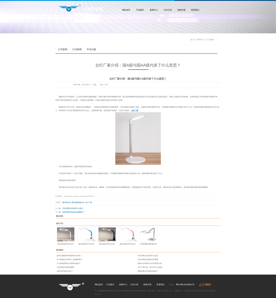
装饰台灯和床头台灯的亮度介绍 (150, 263)
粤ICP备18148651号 (185, 284)
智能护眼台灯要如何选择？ (148, 271)
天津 (197, 291)
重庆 (189, 291)
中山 (98, 294)
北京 (192, 291)
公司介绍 (168, 10)
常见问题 (91, 49)
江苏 (200, 291)
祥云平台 (160, 291)
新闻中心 (154, 10)
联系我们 (195, 10)
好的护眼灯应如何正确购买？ (73, 212)
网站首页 (126, 10)
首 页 (192, 40)
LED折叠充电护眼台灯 (148, 244)
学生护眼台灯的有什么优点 (72, 208)
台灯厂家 (88, 202)
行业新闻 (77, 49)
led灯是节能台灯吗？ (65, 271)
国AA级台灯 (66, 202)
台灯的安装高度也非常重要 (148, 259)
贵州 (212, 291)
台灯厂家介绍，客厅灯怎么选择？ (150, 267)
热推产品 (167, 291)
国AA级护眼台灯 (78, 202)
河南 (204, 291)
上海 (185, 291)
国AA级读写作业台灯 (66, 244)
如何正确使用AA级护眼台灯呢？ (69, 256)
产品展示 (140, 10)
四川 (208, 291)
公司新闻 (210, 40)
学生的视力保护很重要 (65, 267)
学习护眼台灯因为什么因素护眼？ (70, 259)
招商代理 (181, 10)
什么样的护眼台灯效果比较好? (68, 263)
